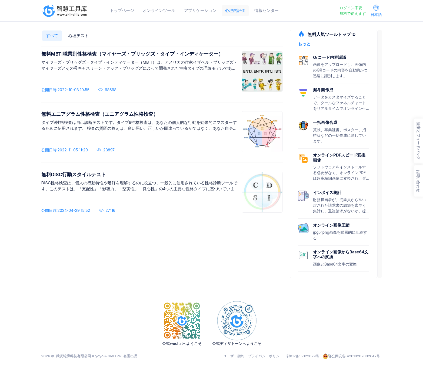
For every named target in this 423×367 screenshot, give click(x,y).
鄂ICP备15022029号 (303, 356)
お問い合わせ (418, 181)
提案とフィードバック (418, 141)
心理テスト (78, 35)
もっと (304, 43)
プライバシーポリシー (265, 356)
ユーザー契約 (233, 356)
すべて (52, 35)
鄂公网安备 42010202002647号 (351, 356)
